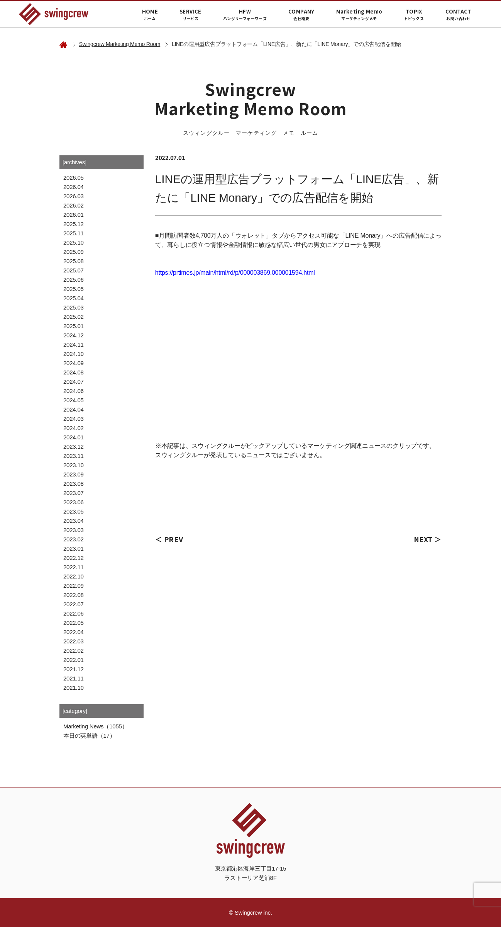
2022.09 (73, 585)
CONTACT (458, 14)
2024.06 (73, 391)
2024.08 (73, 372)
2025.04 (73, 298)
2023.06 (73, 502)
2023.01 (73, 548)
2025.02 (73, 316)
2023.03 (73, 530)
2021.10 (73, 687)
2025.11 (73, 233)
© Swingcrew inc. (250, 912)
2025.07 (73, 270)
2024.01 (73, 437)
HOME (150, 14)
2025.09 (73, 251)
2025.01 (73, 326)
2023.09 (73, 474)
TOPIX (414, 14)
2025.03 (73, 307)
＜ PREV (169, 539)
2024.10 (73, 353)
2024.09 (73, 363)
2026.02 (73, 205)
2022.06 (73, 613)
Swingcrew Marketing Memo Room (120, 44)
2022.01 (73, 660)
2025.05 (73, 289)
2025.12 (73, 224)
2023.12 (73, 446)
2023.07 (73, 493)
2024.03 (73, 418)
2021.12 (73, 669)
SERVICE (190, 14)
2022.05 (73, 622)
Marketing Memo (359, 14)
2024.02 (73, 428)
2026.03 (73, 196)
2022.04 (73, 632)
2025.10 (73, 242)
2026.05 (73, 177)
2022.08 (73, 595)
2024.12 (73, 335)
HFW (245, 14)
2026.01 (73, 214)
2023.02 (73, 539)
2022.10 (73, 576)
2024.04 (73, 409)
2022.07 (73, 604)
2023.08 (73, 483)
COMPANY (301, 14)
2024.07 (73, 381)
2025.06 (73, 279)
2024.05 (73, 400)
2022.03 (73, 641)
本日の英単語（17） (89, 735)
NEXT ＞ (428, 539)
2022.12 (73, 557)
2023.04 (73, 520)
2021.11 (73, 678)
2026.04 (73, 187)
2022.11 (73, 567)
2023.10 (73, 465)
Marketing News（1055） (95, 726)
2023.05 (73, 511)
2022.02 (73, 650)
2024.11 (73, 344)
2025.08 (73, 261)
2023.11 (73, 455)
